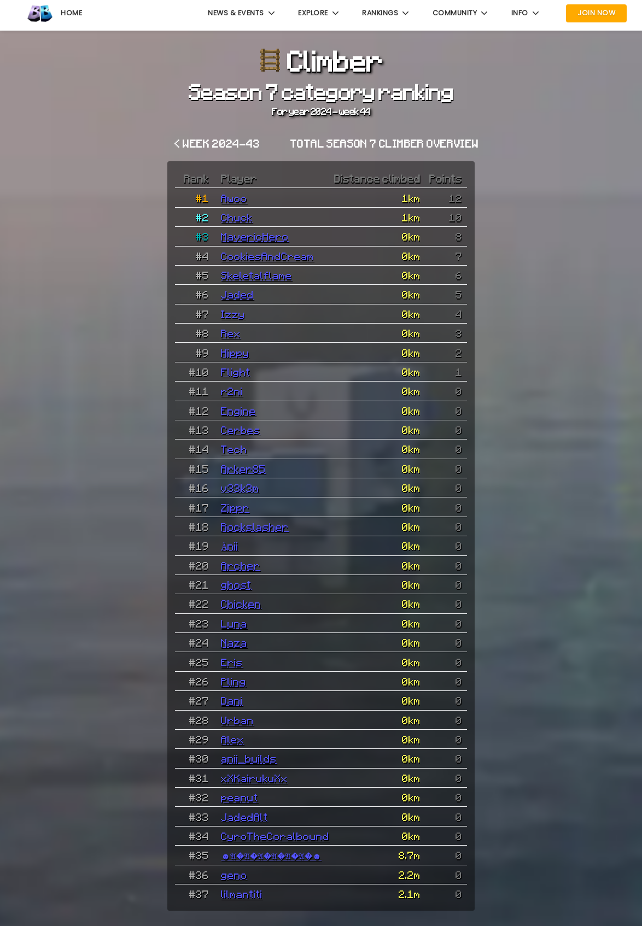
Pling (233, 681)
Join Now (596, 12)
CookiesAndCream (267, 255)
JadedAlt (244, 816)
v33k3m (240, 487)
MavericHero (255, 236)
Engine (238, 410)
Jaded (237, 294)
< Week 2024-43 (217, 143)
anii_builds (249, 758)
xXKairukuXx (254, 777)
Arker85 (243, 468)
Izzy (233, 313)
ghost (236, 584)
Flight (235, 371)
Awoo (234, 197)
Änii (229, 545)
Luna (234, 623)
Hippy (235, 352)
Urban (237, 719)
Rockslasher (255, 526)
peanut (239, 797)
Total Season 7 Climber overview (384, 143)
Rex (231, 332)
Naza (234, 642)
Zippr (235, 507)
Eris (232, 662)
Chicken (241, 603)
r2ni (232, 390)
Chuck (237, 217)
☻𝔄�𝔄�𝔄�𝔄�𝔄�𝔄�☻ (271, 854)
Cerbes (240, 429)
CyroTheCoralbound (275, 835)
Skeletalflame (256, 274)
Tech (234, 448)
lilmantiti (241, 893)
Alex (232, 739)
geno (234, 874)
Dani (232, 700)
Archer (240, 565)
